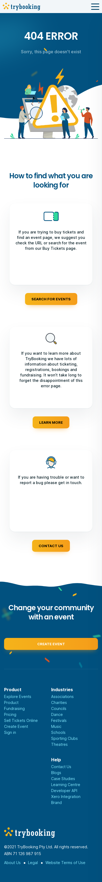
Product (11, 702)
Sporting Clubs (64, 738)
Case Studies (63, 778)
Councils (58, 708)
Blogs (56, 772)
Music (56, 726)
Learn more (51, 422)
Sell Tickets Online (21, 720)
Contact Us (61, 766)
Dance (57, 714)
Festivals (59, 720)
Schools (58, 732)
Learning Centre (65, 784)
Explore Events (17, 696)
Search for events (51, 299)
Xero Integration (66, 796)
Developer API (64, 790)
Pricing (10, 714)
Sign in (10, 732)
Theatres (59, 744)
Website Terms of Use (65, 862)
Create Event (16, 726)
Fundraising (14, 708)
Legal (33, 862)
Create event (51, 645)
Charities (59, 702)
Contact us (51, 546)
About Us (12, 862)
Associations (62, 696)
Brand (56, 802)
